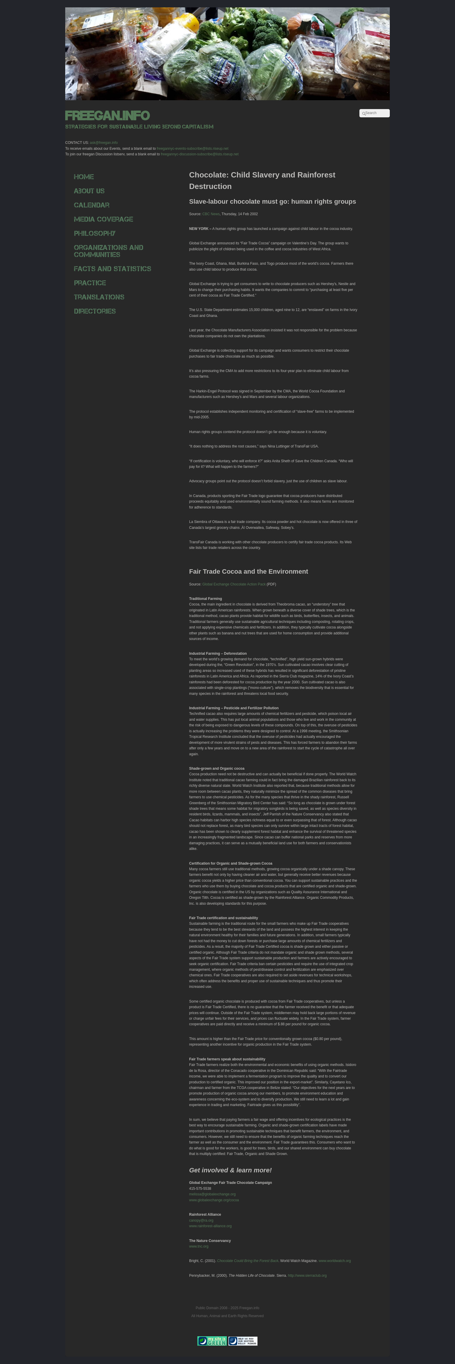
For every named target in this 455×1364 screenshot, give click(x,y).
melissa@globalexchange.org (212, 1194)
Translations (99, 297)
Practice (90, 283)
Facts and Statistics (112, 269)
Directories (95, 311)
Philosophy (95, 233)
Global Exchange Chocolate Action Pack (234, 584)
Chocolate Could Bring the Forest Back (247, 1261)
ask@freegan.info (104, 143)
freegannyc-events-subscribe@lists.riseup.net (192, 149)
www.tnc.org (198, 1246)
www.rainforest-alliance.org (210, 1226)
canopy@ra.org (201, 1220)
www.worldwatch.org (335, 1261)
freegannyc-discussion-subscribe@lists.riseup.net (200, 154)
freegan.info (107, 115)
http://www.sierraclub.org (307, 1275)
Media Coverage (103, 219)
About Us (89, 191)
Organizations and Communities (108, 251)
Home (84, 177)
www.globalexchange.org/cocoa (214, 1200)
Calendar (91, 205)
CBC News (211, 214)
